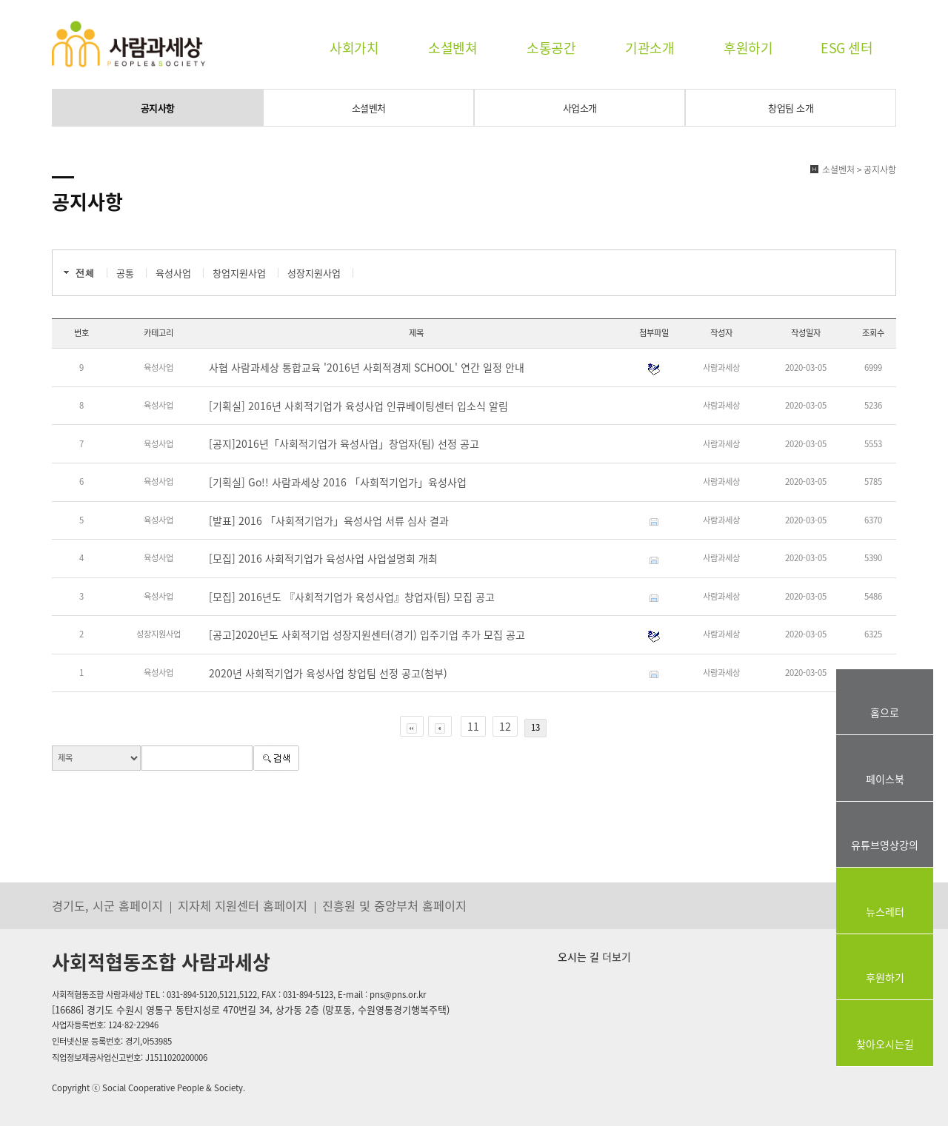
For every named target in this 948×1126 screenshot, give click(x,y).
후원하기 (748, 48)
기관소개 (649, 48)
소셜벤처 (369, 108)
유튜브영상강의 (884, 844)
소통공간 (551, 48)
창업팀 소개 (790, 108)
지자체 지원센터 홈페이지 (242, 905)
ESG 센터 (846, 48)
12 (505, 726)
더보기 (615, 956)
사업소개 (580, 108)
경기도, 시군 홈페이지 (107, 905)
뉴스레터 (885, 911)
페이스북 (885, 778)
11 (473, 726)
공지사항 (158, 108)
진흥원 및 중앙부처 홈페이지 (394, 905)
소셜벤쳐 (452, 48)
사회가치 (354, 48)
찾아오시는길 (885, 1043)
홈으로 (884, 712)
